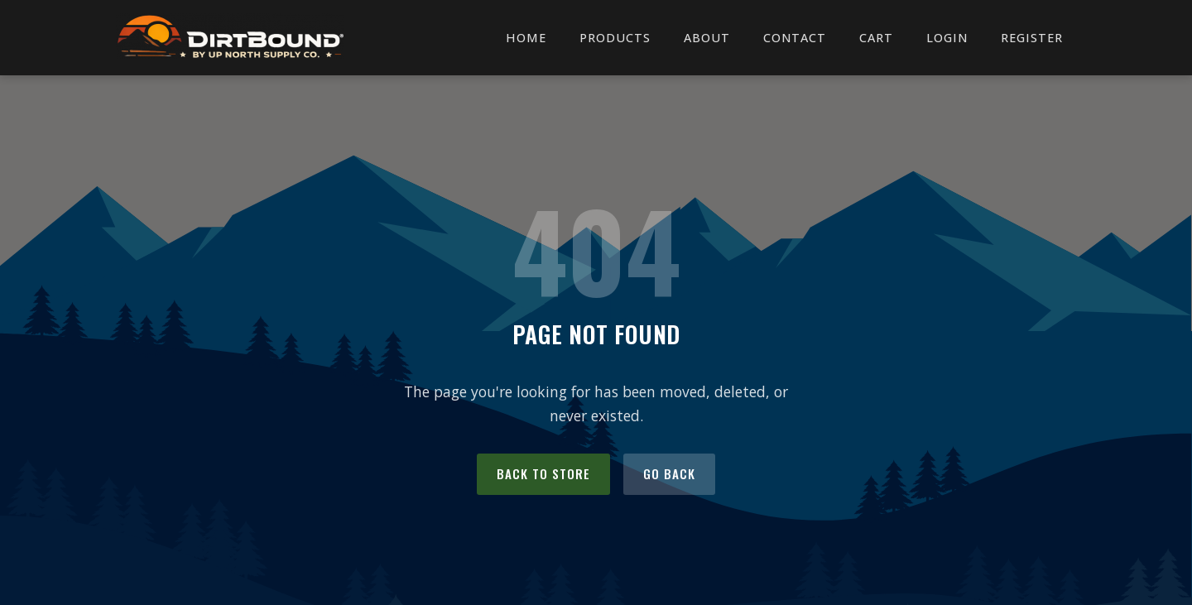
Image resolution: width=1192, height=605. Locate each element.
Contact (794, 38)
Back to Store (543, 473)
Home (526, 38)
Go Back (669, 473)
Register (1032, 38)
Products (615, 38)
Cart (876, 38)
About (707, 38)
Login (947, 38)
